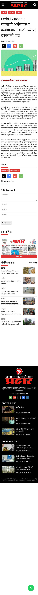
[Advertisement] (19, 19)
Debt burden (4, 282)
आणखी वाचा (33, 374)
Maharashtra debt (14, 282)
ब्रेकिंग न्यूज (11, 50)
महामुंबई (4, 50)
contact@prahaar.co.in (22, 505)
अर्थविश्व (19, 50)
